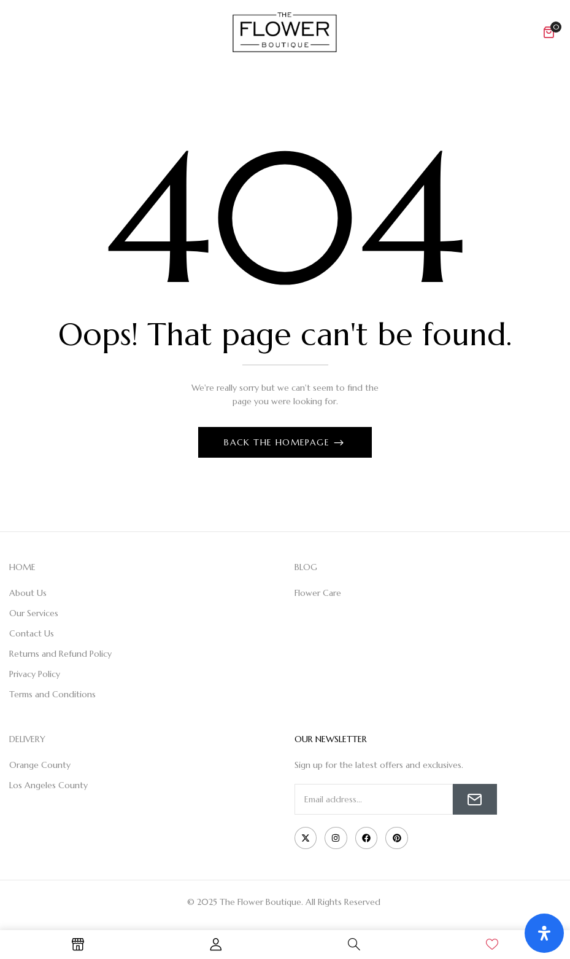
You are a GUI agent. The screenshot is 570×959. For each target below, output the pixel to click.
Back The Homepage (278, 442)
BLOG (306, 567)
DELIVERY (27, 739)
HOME (22, 567)
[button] (548, 31)
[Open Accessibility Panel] (544, 933)
